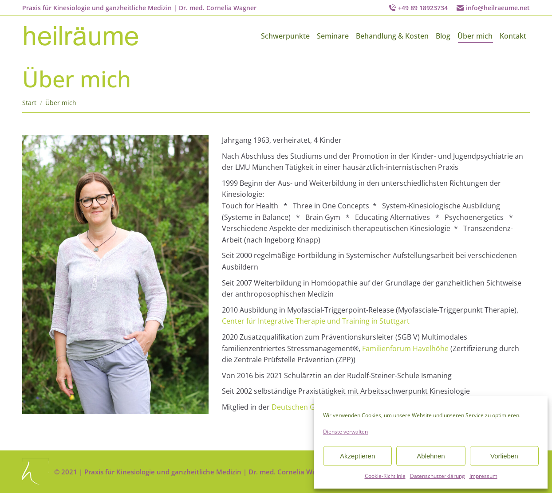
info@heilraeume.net (498, 8)
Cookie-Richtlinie (385, 476)
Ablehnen (431, 456)
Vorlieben (504, 456)
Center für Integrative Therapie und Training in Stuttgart (316, 321)
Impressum (483, 476)
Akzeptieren (357, 456)
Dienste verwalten (345, 431)
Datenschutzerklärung (437, 476)
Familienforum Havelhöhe (405, 348)
